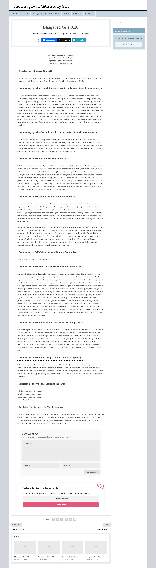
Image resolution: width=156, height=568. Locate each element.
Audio (66, 13)
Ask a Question (129, 44)
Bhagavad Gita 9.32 (46, 557)
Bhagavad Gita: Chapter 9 (69, 34)
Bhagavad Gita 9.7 (21, 557)
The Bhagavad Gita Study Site (41, 6)
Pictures (77, 13)
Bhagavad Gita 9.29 (69, 557)
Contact (89, 13)
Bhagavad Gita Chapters (44, 13)
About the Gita (18, 13)
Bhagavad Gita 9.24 (93, 557)
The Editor (43, 34)
